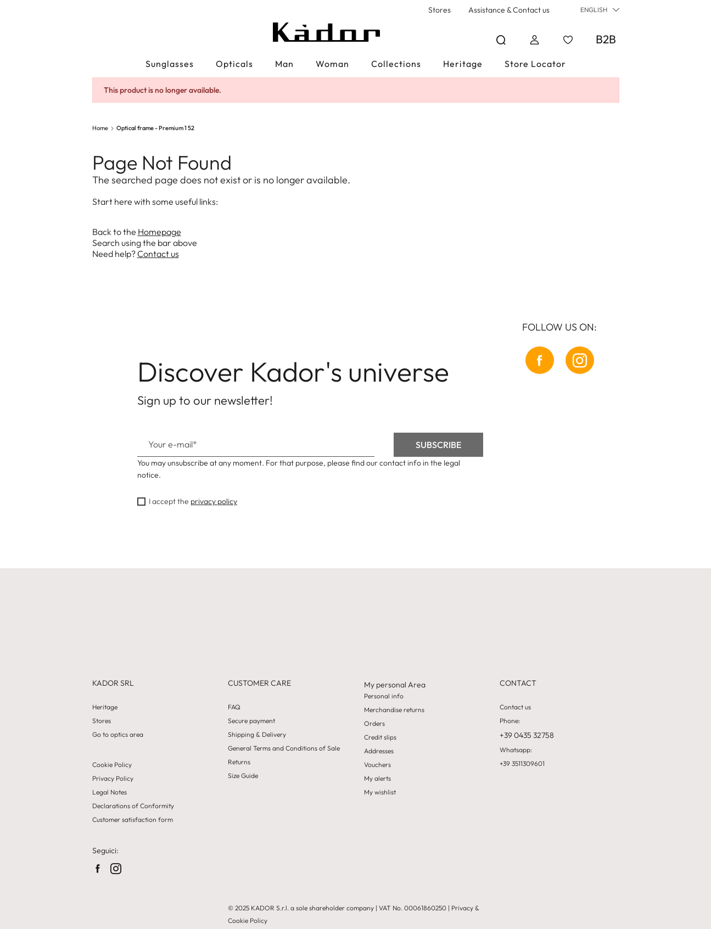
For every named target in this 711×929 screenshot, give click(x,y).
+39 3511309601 (522, 764)
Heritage (104, 707)
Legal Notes (109, 792)
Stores (439, 10)
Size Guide (243, 776)
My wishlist (380, 792)
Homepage (159, 231)
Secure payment (251, 721)
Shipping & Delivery (257, 734)
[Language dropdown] (599, 9)
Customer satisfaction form (132, 820)
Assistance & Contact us (509, 10)
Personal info (384, 696)
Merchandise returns (394, 710)
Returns (239, 762)
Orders (374, 723)
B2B (606, 38)
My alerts (377, 778)
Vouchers (377, 765)
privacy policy (214, 501)
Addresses (379, 751)
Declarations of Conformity (133, 806)
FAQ (234, 707)
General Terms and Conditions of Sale (284, 748)
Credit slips (380, 737)
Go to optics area (117, 734)
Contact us (158, 253)
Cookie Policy (112, 765)
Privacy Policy (112, 778)
